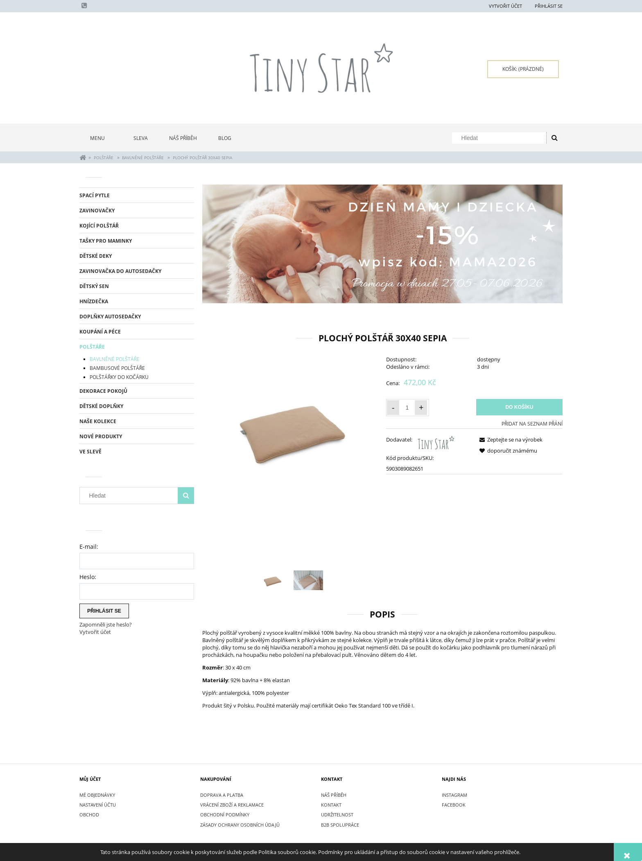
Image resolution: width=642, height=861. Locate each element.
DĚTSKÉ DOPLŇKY (101, 406)
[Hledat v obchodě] (501, 138)
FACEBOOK (454, 805)
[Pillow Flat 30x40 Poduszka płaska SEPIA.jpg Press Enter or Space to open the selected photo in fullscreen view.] (290, 428)
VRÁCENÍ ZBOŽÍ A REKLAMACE (232, 805)
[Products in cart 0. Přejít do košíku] (523, 69)
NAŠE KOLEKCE (97, 421)
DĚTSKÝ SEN (94, 286)
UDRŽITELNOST (337, 814)
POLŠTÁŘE (92, 346)
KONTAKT (331, 805)
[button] (510, 439)
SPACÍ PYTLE (94, 195)
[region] (382, 244)
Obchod (89, 814)
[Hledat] (554, 138)
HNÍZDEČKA (93, 301)
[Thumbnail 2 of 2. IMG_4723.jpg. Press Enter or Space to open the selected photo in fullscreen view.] (308, 580)
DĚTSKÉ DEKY (95, 255)
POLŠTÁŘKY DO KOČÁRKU (119, 377)
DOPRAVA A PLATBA (221, 795)
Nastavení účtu (97, 805)
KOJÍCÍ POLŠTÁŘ (99, 225)
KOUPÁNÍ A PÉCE (100, 331)
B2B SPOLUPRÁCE (340, 825)
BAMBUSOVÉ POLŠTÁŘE (117, 368)
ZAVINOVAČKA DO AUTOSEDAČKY (120, 271)
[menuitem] (101, 138)
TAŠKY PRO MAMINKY (105, 240)
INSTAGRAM (454, 795)
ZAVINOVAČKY (97, 210)
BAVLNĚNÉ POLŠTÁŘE (115, 359)
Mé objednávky (97, 795)
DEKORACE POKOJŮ (103, 391)
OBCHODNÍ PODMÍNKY (224, 814)
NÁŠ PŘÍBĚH (333, 795)
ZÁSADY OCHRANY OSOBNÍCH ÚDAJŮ (240, 825)
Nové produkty (100, 436)
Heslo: (87, 577)
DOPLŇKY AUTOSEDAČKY (110, 316)
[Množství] (407, 407)
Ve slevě (90, 451)
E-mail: (88, 546)
